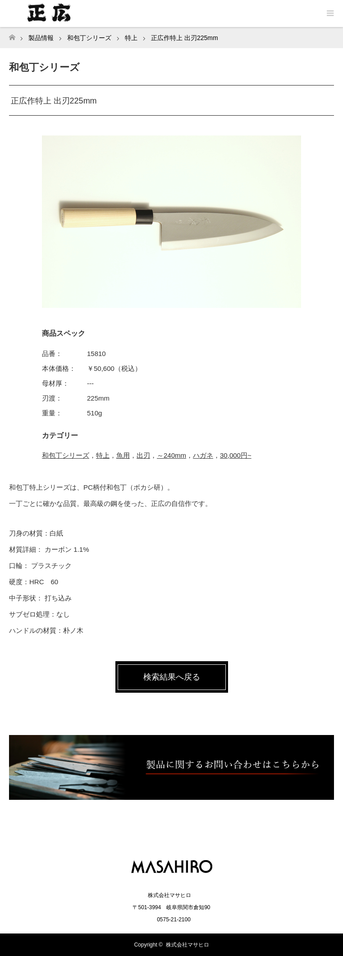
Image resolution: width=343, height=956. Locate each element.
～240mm (171, 455)
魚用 (123, 455)
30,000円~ (236, 455)
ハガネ (203, 455)
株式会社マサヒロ (187, 945)
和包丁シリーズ (65, 455)
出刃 (143, 455)
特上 (103, 455)
